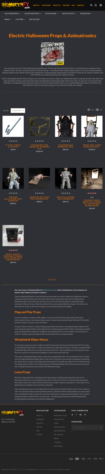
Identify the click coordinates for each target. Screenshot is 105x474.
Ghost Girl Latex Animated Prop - (92, 146)
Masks (8, 19)
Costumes (20, 19)
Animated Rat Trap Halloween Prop (39, 198)
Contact (80, 5)
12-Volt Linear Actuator (13, 146)
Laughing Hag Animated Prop (66, 146)
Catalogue (46, 5)
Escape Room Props (33, 13)
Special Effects (69, 13)
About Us (56, 5)
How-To (36, 5)
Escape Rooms (51, 13)
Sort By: (6, 111)
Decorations (86, 13)
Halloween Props (12, 13)
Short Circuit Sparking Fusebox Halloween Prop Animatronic (13, 257)
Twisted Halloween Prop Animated (13, 199)
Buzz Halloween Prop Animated (65, 198)
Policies (66, 5)
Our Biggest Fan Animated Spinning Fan (39, 147)
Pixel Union (21, 469)
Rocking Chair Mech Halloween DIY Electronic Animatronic (92, 203)
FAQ (73, 5)
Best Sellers (34, 19)
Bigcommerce (42, 469)
